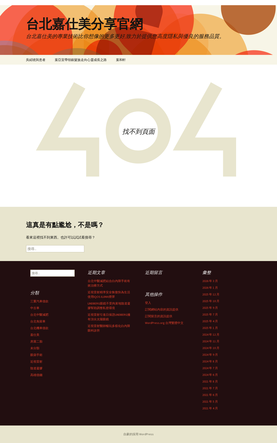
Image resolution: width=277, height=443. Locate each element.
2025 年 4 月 (210, 321)
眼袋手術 (36, 355)
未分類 (34, 348)
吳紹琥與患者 (35, 60)
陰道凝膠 (36, 368)
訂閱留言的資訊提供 (158, 316)
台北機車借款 (39, 328)
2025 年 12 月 (210, 294)
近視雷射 (36, 361)
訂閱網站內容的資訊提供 (161, 309)
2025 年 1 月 (210, 328)
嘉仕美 (34, 335)
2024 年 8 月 (210, 361)
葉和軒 (121, 60)
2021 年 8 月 (210, 381)
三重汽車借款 (39, 301)
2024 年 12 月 (210, 334)
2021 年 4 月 (210, 408)
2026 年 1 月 (210, 288)
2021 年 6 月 (210, 395)
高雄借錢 (36, 375)
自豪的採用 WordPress (138, 434)
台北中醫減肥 (39, 315)
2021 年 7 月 (210, 388)
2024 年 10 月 (210, 348)
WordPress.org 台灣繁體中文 (164, 323)
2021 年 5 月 (210, 401)
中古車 (34, 308)
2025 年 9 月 (210, 308)
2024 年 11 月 (210, 341)
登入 (148, 303)
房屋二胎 (36, 341)
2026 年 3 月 (210, 281)
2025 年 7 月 (210, 314)
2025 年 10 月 (210, 301)
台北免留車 (37, 321)
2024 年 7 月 (210, 368)
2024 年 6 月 (210, 375)
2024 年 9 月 (210, 355)
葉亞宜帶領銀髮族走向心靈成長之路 (81, 60)
